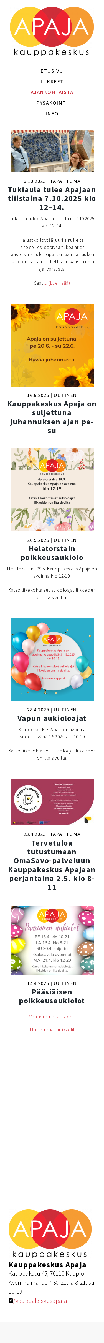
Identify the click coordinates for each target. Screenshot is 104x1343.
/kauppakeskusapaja (38, 1300)
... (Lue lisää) (57, 283)
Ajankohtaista (52, 92)
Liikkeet (52, 81)
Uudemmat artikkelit (52, 1029)
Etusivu (52, 71)
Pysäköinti (52, 103)
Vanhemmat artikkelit (52, 1016)
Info (52, 113)
